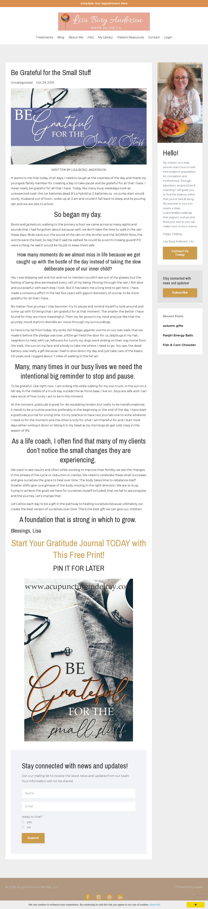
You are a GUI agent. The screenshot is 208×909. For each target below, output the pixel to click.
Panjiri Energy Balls (178, 335)
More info (155, 904)
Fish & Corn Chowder (179, 345)
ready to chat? (32, 817)
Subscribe (180, 292)
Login (168, 37)
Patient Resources (130, 37)
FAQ (91, 37)
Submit (33, 838)
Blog (60, 37)
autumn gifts (173, 326)
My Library (105, 37)
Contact (154, 37)
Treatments (44, 37)
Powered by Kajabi (189, 887)
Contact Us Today (179, 252)
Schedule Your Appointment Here (104, 3)
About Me (76, 37)
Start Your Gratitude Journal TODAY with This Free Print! (78, 549)
